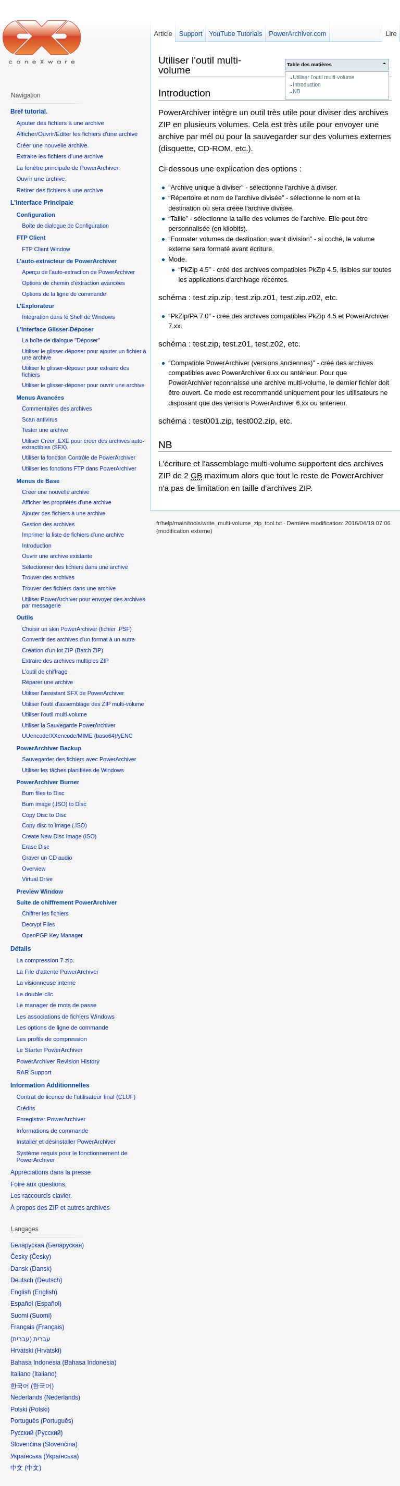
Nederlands (62, 1397)
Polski (39, 1409)
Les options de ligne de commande (62, 1027)
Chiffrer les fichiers (45, 913)
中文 (33, 1467)
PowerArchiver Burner (47, 782)
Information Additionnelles (50, 1085)
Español (48, 1303)
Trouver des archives (48, 577)
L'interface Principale (41, 202)
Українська (61, 1456)
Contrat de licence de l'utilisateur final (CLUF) (75, 1097)
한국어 (42, 1386)
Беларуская (65, 1245)
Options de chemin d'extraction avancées (73, 283)
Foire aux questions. (38, 1184)
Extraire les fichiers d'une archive (59, 156)
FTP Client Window (46, 249)
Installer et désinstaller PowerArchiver (66, 1141)
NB (296, 91)
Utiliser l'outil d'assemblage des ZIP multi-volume (83, 704)
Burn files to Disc (43, 793)
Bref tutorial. (28, 111)
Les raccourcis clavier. (41, 1195)
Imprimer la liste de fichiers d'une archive (73, 534)
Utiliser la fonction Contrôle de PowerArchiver (78, 457)
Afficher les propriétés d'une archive (66, 502)
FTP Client (30, 237)
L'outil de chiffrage (44, 671)
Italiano (44, 1374)
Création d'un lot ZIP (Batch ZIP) (62, 650)
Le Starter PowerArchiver (49, 1050)
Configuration (35, 215)
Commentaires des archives (57, 408)
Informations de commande (52, 1131)
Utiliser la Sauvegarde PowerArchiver (68, 725)
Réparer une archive (47, 682)
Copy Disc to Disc (44, 815)
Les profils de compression (51, 1039)
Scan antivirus (39, 419)
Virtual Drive (37, 879)
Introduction (306, 85)
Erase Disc (35, 847)
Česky (40, 1256)
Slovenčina (60, 1444)
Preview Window (39, 891)
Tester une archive (45, 430)
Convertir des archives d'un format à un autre (78, 639)
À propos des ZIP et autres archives (60, 1207)
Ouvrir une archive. (41, 179)
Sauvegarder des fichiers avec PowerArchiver (79, 759)
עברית (21, 1339)
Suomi (40, 1315)
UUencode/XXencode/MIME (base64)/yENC (77, 736)
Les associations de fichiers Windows (65, 1016)
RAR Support (33, 1072)
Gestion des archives (48, 524)
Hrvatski (48, 1350)
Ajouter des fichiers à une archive (60, 123)
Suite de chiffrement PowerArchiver (66, 902)
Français (50, 1327)
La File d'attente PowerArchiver (57, 972)
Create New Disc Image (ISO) (59, 836)
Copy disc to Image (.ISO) (54, 825)
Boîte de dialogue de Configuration (65, 225)
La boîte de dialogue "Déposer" (61, 340)
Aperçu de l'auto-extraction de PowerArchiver (78, 272)
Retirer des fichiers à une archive (59, 190)
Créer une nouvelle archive (55, 492)
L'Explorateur (35, 306)
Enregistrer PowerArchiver (50, 1119)
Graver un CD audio (47, 858)
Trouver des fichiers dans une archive (69, 588)
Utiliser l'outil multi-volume (323, 77)
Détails (20, 948)
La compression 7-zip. (45, 960)
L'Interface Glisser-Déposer (54, 329)
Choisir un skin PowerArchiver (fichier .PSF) (77, 629)
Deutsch (48, 1280)
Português (57, 1421)
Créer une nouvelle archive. (52, 145)
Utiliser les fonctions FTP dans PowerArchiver (79, 468)
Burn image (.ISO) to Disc (54, 804)
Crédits (25, 1108)
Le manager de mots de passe (56, 1005)
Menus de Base (37, 481)
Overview (33, 868)
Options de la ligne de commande (64, 294)
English (45, 1292)
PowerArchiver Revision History (57, 1061)
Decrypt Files (38, 924)
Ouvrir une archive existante (57, 556)
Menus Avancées (40, 397)
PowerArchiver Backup (48, 748)
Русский (49, 1433)
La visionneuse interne (46, 983)
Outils (24, 617)
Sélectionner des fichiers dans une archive (75, 567)
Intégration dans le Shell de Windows (68, 317)
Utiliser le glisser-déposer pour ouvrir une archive (83, 385)
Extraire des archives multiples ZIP (65, 661)
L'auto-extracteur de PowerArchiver (66, 261)
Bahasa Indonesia (89, 1362)
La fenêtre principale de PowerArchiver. (68, 168)
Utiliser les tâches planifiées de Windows (73, 770)
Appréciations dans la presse (50, 1172)
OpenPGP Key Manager (52, 935)
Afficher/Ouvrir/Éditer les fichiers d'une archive (77, 134)
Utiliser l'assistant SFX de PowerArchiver (73, 693)
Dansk (40, 1268)
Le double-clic (34, 994)
